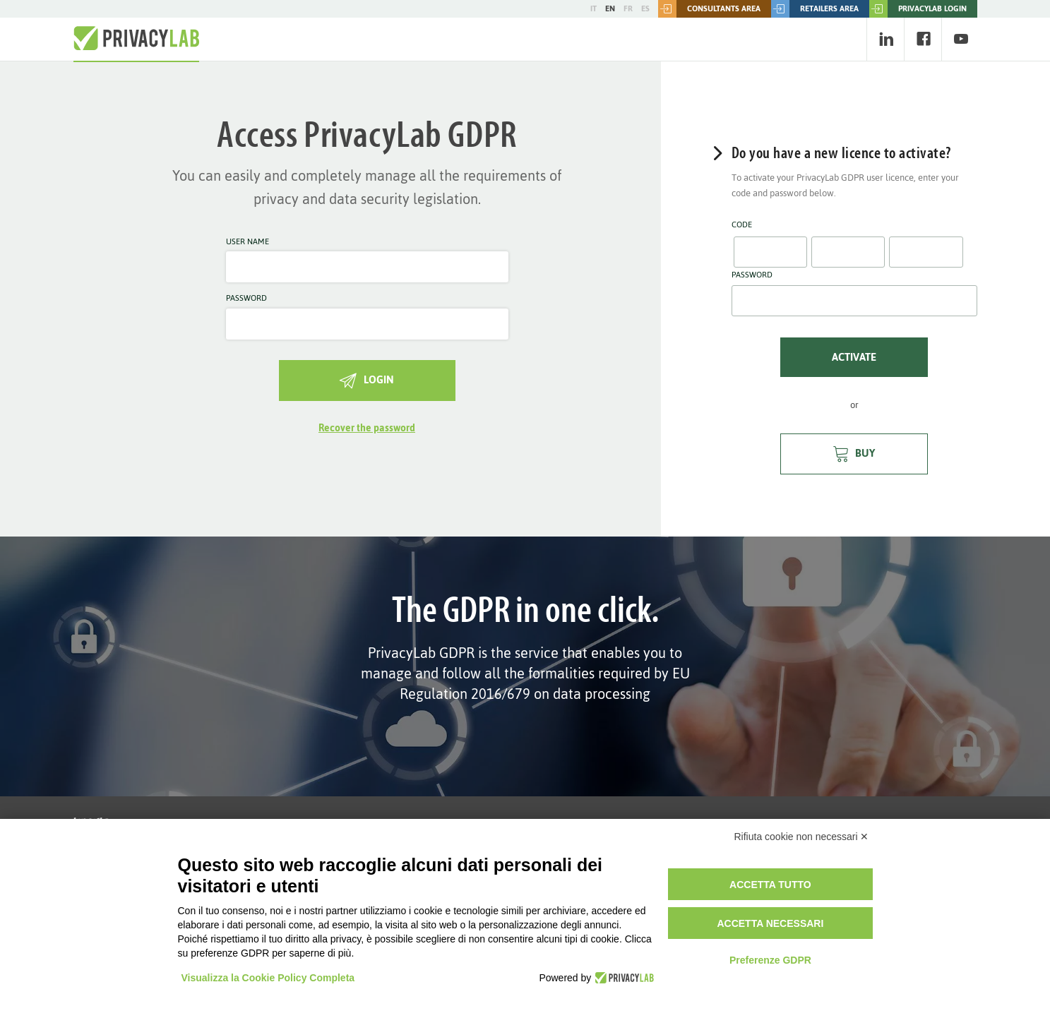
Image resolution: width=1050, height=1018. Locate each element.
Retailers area (815, 9)
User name (247, 242)
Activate (854, 357)
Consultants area (709, 9)
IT (593, 8)
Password (246, 298)
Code (742, 225)
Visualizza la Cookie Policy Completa (268, 977)
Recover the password (366, 428)
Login (367, 379)
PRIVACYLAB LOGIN (918, 9)
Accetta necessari (770, 923)
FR (628, 8)
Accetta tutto (770, 884)
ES (645, 8)
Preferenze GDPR (770, 960)
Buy (854, 453)
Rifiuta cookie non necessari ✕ (801, 836)
